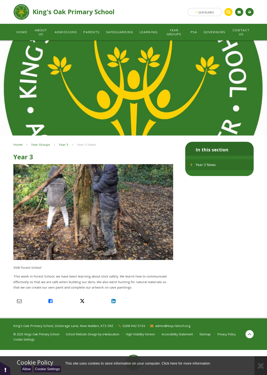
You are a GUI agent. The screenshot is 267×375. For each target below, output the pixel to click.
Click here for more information (186, 363)
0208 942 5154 (134, 326)
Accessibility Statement (177, 334)
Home (18, 144)
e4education (110, 334)
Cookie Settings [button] (24, 339)
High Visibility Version (140, 334)
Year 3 (63, 144)
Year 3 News (86, 144)
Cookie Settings (47, 369)
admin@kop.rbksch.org (172, 326)
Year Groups (40, 144)
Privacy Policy (226, 334)
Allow (26, 369)
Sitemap (205, 334)
